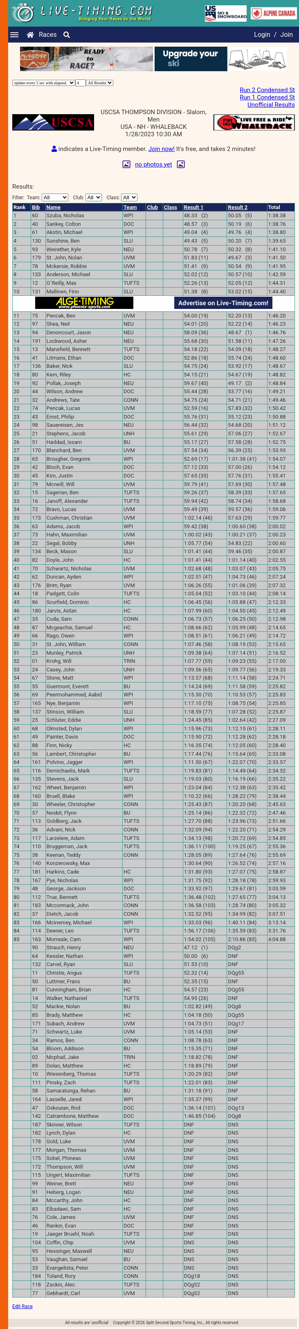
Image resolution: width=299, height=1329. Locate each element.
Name (54, 207)
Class (170, 207)
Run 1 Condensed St (267, 97)
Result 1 (194, 207)
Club (152, 207)
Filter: (40, 197)
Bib (36, 207)
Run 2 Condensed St (267, 90)
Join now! (161, 149)
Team (130, 207)
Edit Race (22, 1306)
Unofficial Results (271, 104)
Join (286, 34)
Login (262, 34)
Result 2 (237, 207)
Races (48, 34)
